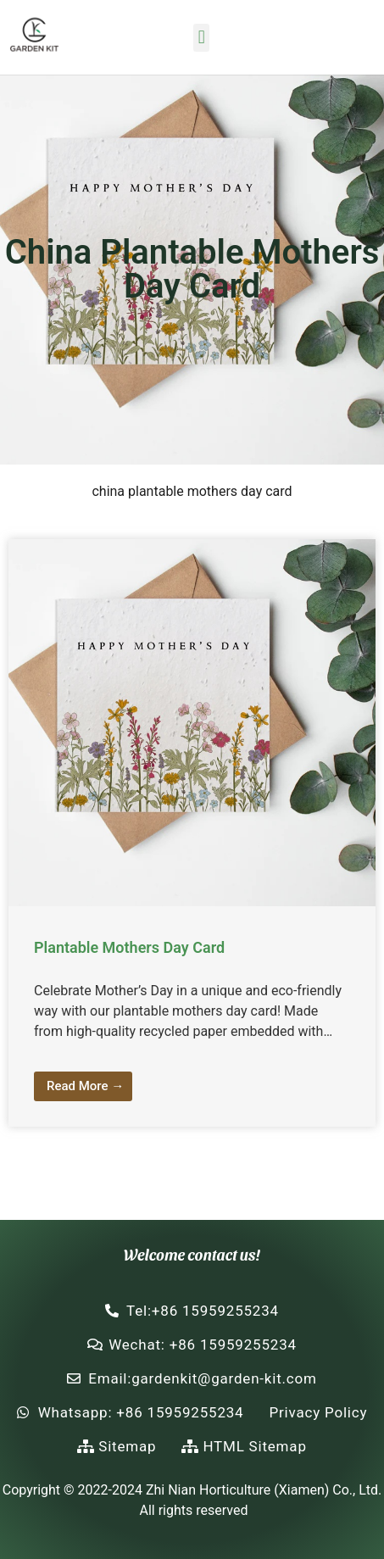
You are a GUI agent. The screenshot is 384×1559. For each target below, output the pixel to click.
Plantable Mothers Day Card (129, 947)
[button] (201, 38)
